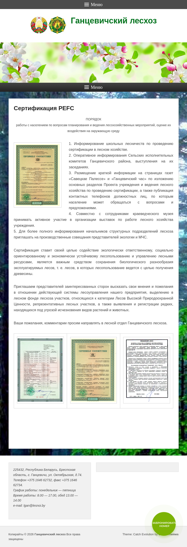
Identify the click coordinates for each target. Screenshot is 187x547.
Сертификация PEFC (44, 108)
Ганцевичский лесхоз (114, 20)
